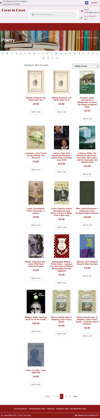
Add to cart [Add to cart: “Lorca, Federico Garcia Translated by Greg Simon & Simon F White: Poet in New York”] (61, 227)
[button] (50, 26)
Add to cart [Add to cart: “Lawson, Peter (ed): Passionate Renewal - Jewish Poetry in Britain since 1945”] (61, 172)
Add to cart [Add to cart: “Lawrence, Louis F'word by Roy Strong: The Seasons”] (35, 170)
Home (78, 38)
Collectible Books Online (37, 409)
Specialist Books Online (78, 409)
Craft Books (51, 409)
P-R (83, 38)
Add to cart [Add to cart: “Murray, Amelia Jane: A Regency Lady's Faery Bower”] (61, 334)
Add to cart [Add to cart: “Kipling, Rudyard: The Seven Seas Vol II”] (61, 112)
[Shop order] (85, 66)
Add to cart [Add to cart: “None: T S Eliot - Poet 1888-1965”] (35, 385)
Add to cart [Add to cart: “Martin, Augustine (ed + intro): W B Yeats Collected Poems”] (35, 278)
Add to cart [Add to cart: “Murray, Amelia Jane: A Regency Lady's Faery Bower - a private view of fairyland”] (87, 336)
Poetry (89, 38)
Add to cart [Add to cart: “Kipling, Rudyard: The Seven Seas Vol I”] (35, 112)
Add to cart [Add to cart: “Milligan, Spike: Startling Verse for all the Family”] (35, 331)
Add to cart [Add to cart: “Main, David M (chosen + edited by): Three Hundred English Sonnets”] (87, 225)
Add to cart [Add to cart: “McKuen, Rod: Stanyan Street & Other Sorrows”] (87, 276)
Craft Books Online (62, 409)
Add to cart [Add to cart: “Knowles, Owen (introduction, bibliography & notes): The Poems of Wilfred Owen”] (87, 119)
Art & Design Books (20, 409)
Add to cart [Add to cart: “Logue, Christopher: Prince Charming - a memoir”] (35, 225)
